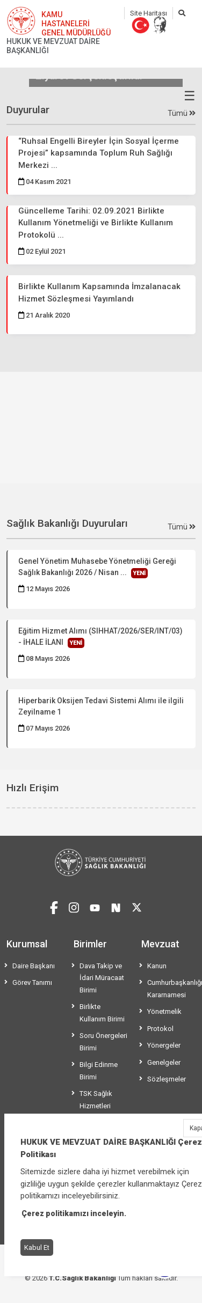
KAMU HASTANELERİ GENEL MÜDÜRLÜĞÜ (76, 23)
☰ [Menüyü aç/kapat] (190, 96)
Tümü (182, 113)
